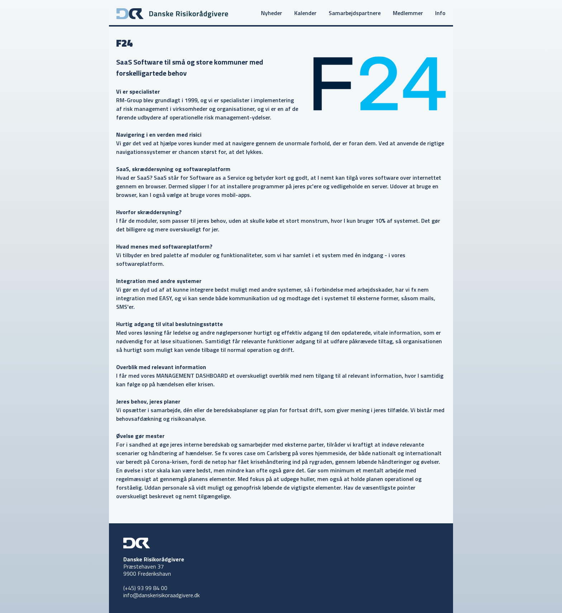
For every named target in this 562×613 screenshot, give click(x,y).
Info (440, 13)
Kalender (305, 13)
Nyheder (271, 13)
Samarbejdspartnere (355, 13)
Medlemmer (408, 13)
